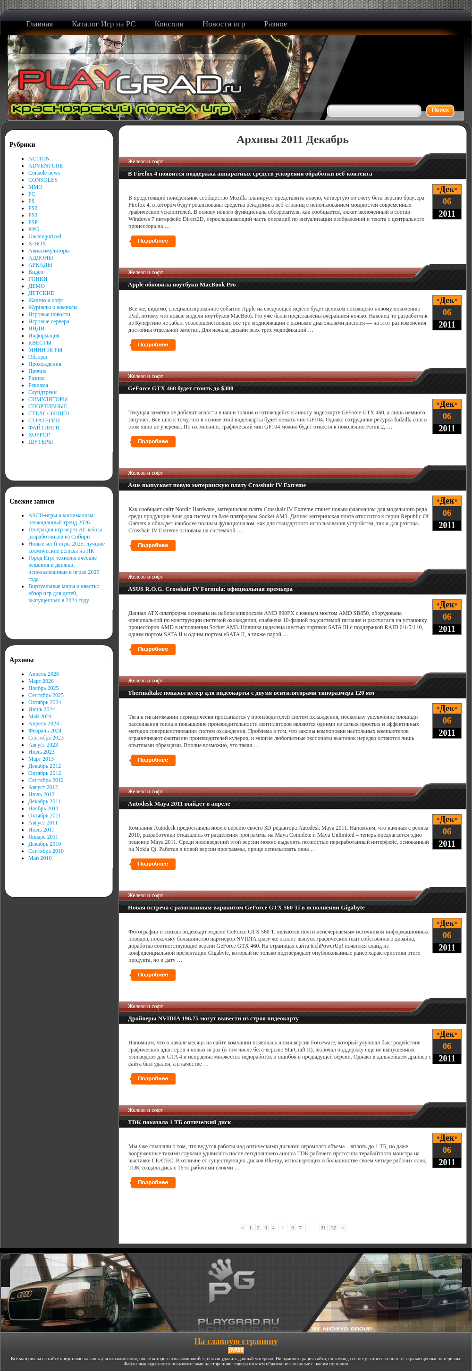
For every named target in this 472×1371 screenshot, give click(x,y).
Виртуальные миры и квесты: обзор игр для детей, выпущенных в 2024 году (63, 593)
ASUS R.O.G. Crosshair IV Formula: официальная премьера (210, 588)
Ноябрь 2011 (43, 808)
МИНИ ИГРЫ (45, 349)
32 (333, 1227)
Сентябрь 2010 (46, 851)
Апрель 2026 (43, 674)
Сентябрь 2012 (46, 780)
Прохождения (44, 364)
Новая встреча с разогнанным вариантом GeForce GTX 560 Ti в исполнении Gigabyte (246, 907)
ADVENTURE (45, 165)
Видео (35, 272)
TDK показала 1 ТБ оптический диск (179, 1122)
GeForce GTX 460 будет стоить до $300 (180, 388)
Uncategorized (44, 236)
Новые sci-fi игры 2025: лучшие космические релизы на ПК (66, 547)
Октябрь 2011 (44, 815)
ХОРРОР (39, 434)
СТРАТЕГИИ (44, 420)
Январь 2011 (43, 836)
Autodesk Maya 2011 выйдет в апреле (179, 803)
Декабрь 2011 (44, 801)
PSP (33, 222)
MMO (35, 187)
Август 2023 (43, 744)
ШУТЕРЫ (40, 441)
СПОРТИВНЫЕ (47, 406)
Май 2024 (39, 716)
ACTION (39, 158)
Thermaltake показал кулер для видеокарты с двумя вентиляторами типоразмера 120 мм (251, 692)
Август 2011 (43, 822)
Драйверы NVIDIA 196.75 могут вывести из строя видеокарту (213, 1018)
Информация (43, 335)
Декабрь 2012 (44, 766)
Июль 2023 (41, 752)
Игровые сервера (48, 321)
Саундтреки (42, 392)
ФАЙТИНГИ (43, 427)
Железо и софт (45, 300)
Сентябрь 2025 (46, 695)
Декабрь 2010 (44, 844)
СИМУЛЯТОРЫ (48, 399)
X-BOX (37, 243)
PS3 (32, 215)
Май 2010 (39, 858)
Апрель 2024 (43, 723)
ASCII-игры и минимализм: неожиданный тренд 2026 (61, 519)
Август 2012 (43, 787)
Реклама (38, 385)
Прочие (37, 371)
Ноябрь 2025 (43, 688)
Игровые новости (49, 314)
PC (31, 194)
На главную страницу (236, 1341)
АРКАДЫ (40, 264)
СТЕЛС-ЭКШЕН (48, 413)
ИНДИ (36, 328)
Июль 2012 (41, 794)
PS (31, 201)
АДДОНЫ (40, 257)
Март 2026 (41, 681)
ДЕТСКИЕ (41, 293)
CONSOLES (43, 180)
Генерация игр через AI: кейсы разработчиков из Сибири (65, 533)
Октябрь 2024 (44, 702)
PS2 (32, 208)
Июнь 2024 (41, 709)
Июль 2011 (41, 829)
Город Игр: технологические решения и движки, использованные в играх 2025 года (64, 568)
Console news (44, 172)
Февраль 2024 (44, 730)
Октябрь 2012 (44, 773)
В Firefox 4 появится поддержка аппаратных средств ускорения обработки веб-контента (250, 173)
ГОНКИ (38, 279)
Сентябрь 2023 (46, 737)
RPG (33, 229)
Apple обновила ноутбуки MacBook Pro (182, 284)
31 (323, 1227)
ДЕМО (36, 286)
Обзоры (37, 356)
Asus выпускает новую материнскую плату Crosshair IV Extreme (217, 484)
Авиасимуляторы (49, 250)
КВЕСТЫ (39, 342)
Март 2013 (41, 759)
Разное (36, 378)
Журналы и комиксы (52, 307)
